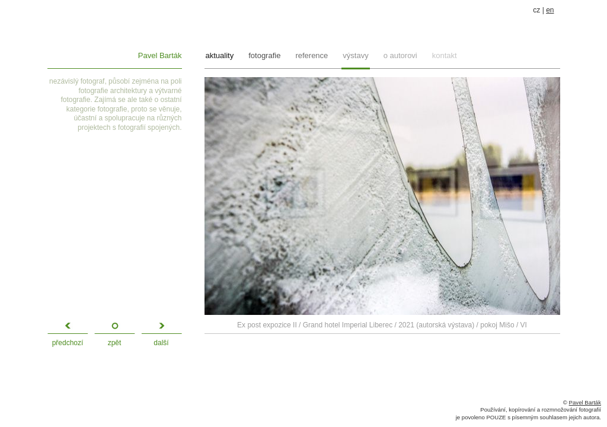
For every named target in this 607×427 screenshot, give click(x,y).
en (550, 10)
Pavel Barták (160, 55)
